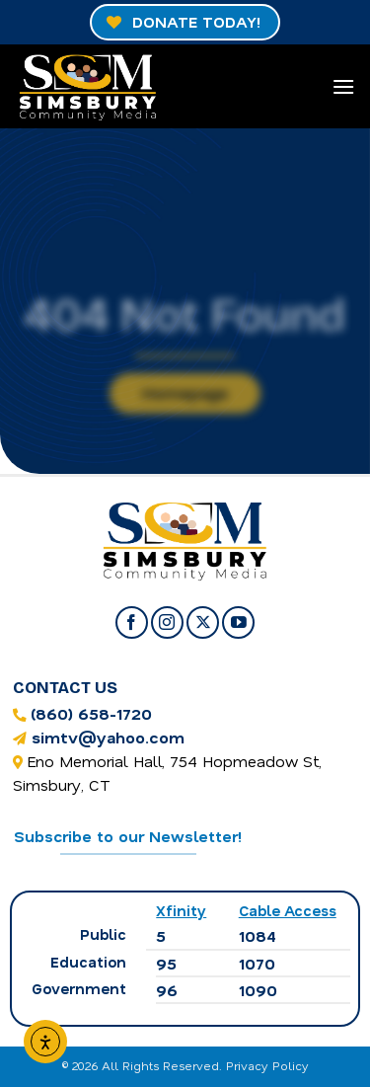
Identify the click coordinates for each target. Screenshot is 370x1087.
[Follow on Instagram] (167, 622)
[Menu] (343, 86)
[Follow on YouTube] (238, 622)
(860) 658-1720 (91, 713)
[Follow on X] (202, 622)
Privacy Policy (267, 1065)
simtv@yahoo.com (108, 737)
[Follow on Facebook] (131, 622)
